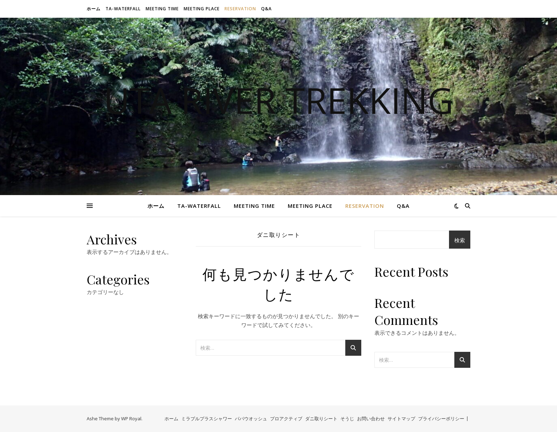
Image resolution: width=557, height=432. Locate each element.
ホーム (94, 9)
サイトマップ (401, 418)
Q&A (266, 9)
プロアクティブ (286, 418)
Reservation (240, 9)
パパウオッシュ (251, 418)
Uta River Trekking (278, 100)
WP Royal (131, 418)
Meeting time (162, 9)
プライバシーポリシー (441, 418)
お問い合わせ (371, 418)
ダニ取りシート (321, 418)
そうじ (347, 418)
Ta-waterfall (123, 9)
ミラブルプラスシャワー (206, 418)
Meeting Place (202, 9)
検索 (459, 240)
